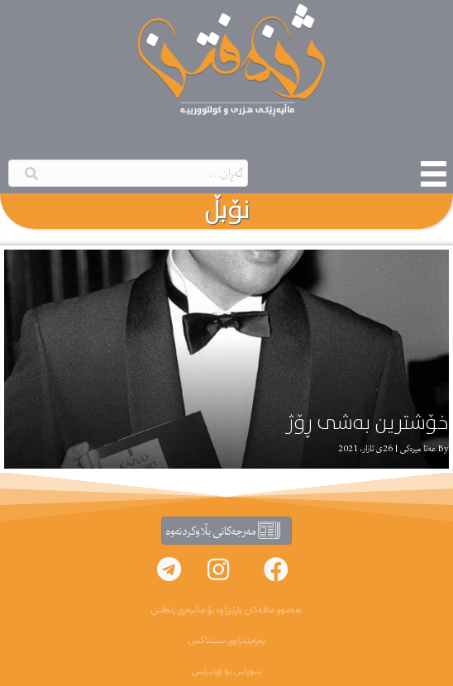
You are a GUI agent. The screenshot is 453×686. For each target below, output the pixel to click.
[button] (276, 569)
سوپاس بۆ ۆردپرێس (226, 671)
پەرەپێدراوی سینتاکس (226, 640)
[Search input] (128, 173)
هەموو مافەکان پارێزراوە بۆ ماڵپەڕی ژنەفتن (226, 610)
